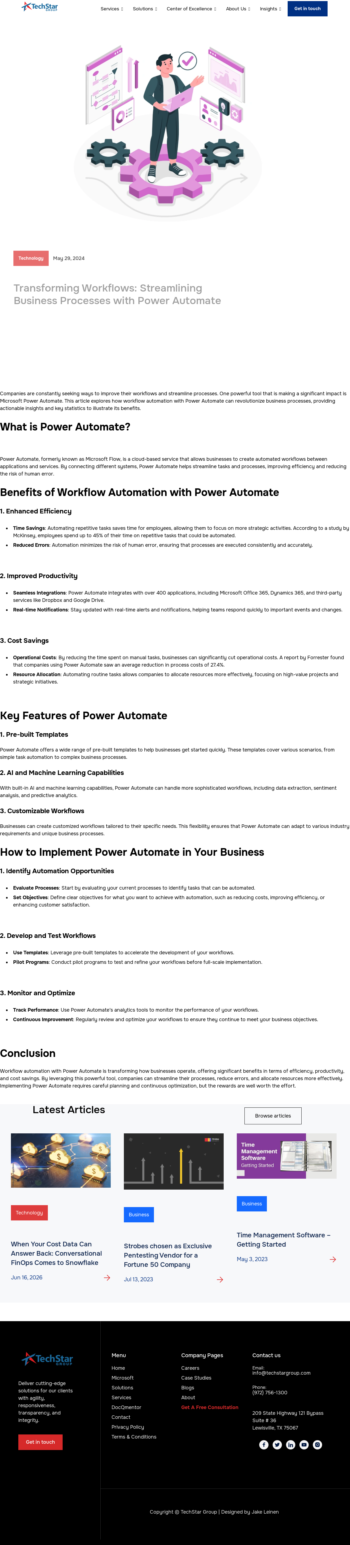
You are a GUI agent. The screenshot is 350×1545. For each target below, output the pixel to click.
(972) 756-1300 (269, 1393)
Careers (190, 1368)
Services (121, 1398)
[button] (109, 9)
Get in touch (307, 8)
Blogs (187, 1388)
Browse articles (273, 1116)
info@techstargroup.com (281, 1373)
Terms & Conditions (134, 1437)
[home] (39, 8)
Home (118, 1368)
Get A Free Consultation (209, 1407)
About (188, 1398)
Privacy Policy (128, 1427)
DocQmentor (126, 1407)
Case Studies (196, 1378)
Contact (121, 1417)
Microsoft (123, 1378)
